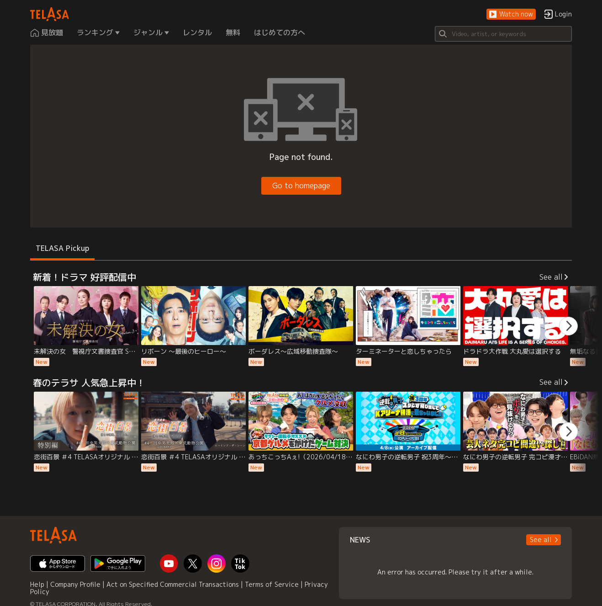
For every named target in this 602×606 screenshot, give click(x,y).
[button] (511, 14)
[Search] (503, 34)
